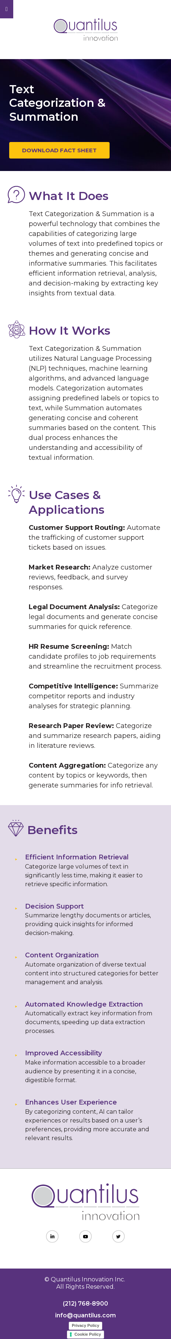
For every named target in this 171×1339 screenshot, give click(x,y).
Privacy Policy (85, 1325)
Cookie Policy (87, 1334)
